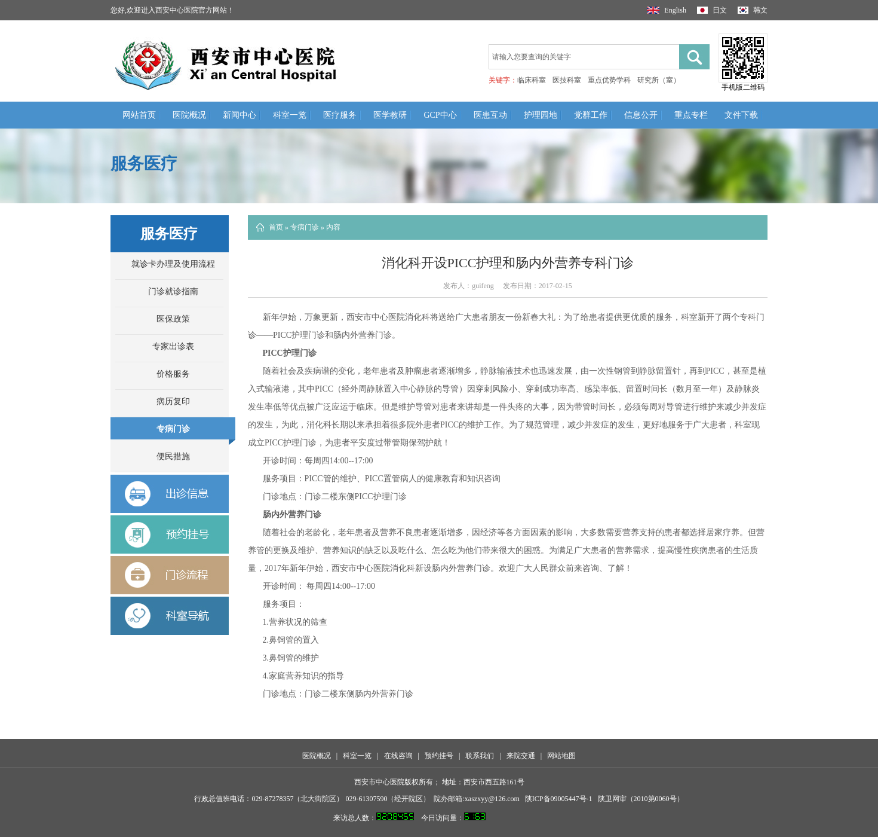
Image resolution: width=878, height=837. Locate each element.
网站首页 (139, 115)
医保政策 (173, 318)
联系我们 (479, 756)
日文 (712, 10)
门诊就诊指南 (173, 291)
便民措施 (173, 456)
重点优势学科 (609, 80)
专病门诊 (173, 428)
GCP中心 (439, 115)
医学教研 (390, 115)
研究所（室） (658, 80)
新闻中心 (239, 115)
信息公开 (641, 115)
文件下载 (741, 115)
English (666, 10)
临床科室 (531, 80)
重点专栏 (691, 115)
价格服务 (173, 373)
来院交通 (520, 756)
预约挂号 (439, 756)
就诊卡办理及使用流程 (173, 263)
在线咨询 (398, 756)
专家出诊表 (173, 346)
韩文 (753, 10)
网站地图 (561, 756)
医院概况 (189, 115)
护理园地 (540, 115)
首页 (276, 227)
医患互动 (490, 115)
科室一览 (289, 115)
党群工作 (590, 115)
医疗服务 (340, 115)
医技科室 (566, 80)
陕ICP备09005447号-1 (559, 799)
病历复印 (173, 401)
